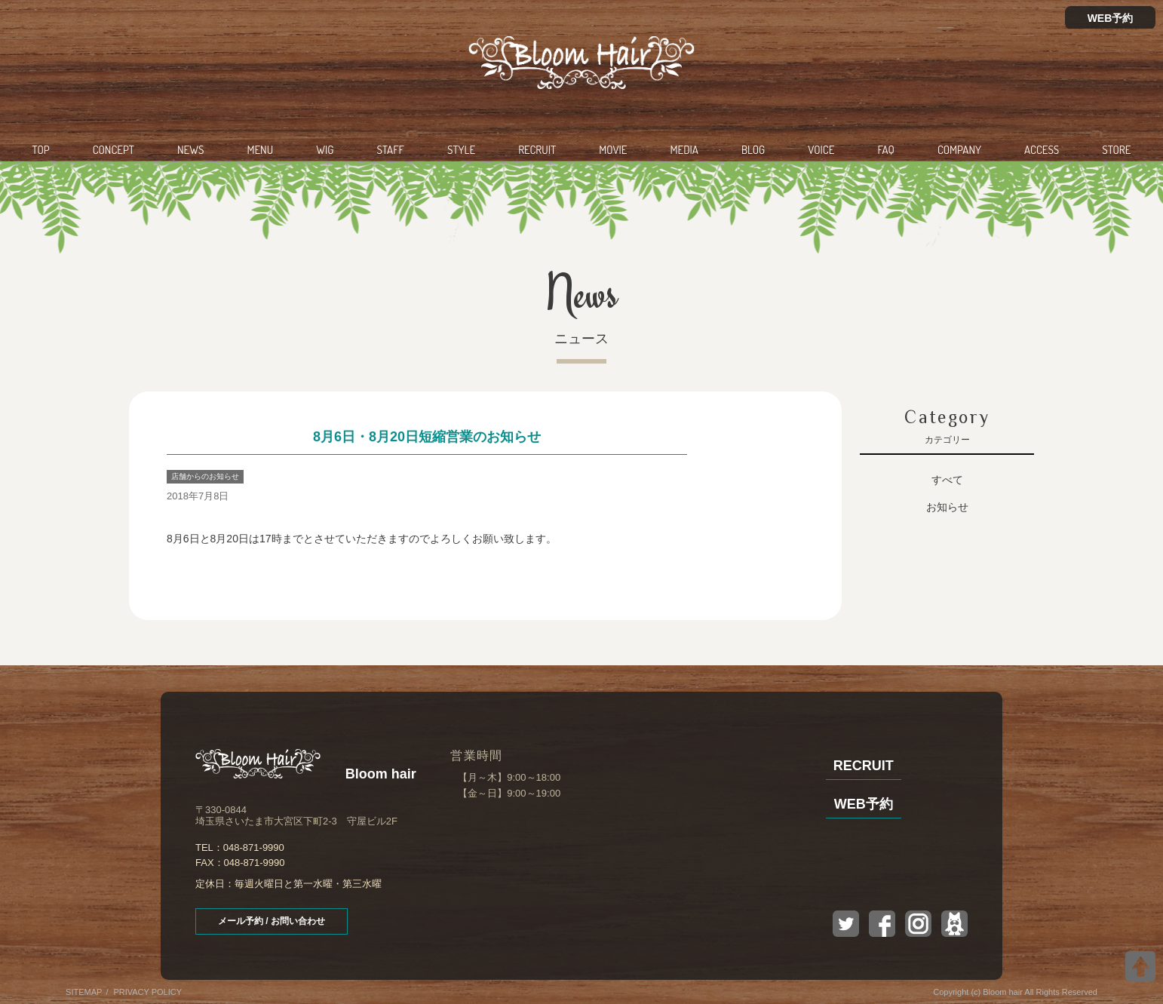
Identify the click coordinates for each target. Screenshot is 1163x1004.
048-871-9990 (253, 847)
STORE (1116, 150)
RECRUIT (537, 150)
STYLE (461, 150)
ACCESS (1041, 150)
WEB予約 (1111, 18)
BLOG (753, 150)
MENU (260, 150)
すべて (947, 480)
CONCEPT (113, 150)
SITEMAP (84, 991)
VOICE (821, 150)
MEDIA (684, 150)
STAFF (390, 150)
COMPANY (959, 150)
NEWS (190, 150)
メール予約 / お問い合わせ (271, 921)
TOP (41, 150)
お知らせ (947, 507)
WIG (324, 150)
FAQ (885, 150)
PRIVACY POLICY (147, 991)
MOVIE (613, 150)
